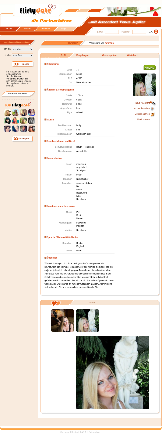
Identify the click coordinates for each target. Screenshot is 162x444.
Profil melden (143, 119)
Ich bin (7, 49)
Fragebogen (82, 55)
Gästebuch (132, 55)
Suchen (27, 29)
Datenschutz (95, 432)
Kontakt (75, 432)
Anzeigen (24, 138)
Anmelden (45, 29)
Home (9, 29)
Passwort (126, 32)
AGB (83, 432)
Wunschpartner (109, 55)
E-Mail (100, 32)
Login (63, 29)
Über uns (64, 432)
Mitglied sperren (145, 114)
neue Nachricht (145, 103)
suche (8, 55)
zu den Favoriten (145, 108)
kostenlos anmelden (17, 93)
